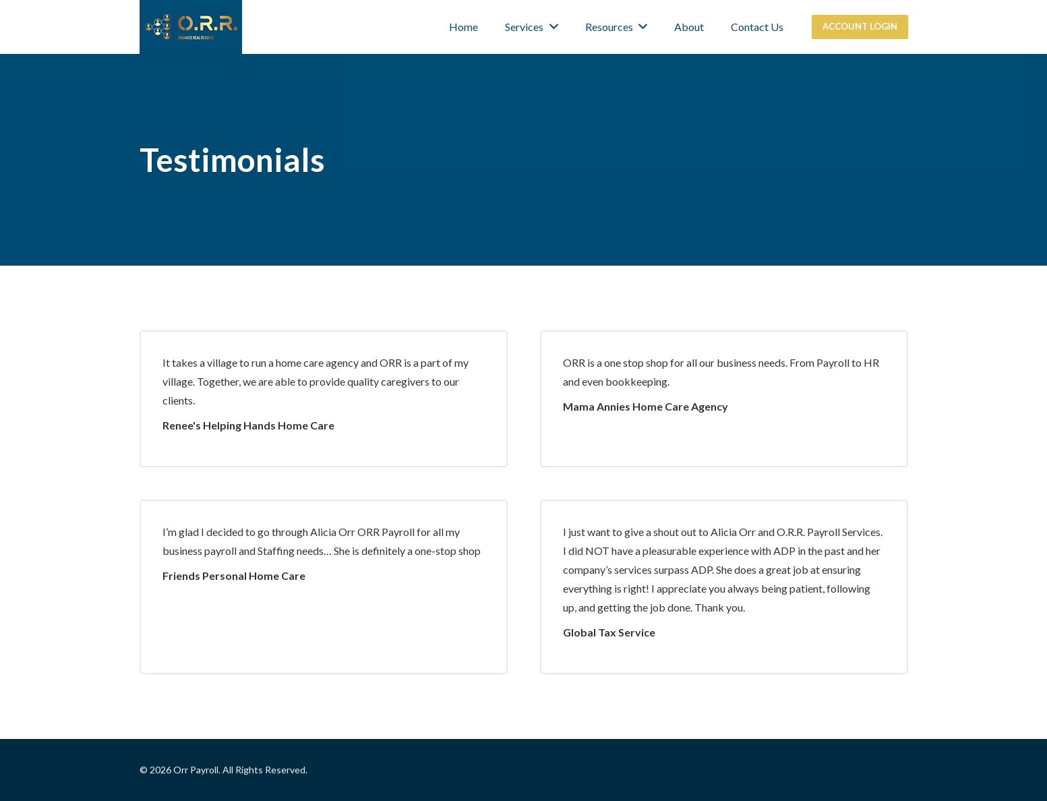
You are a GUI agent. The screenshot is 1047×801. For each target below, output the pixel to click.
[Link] (191, 27)
